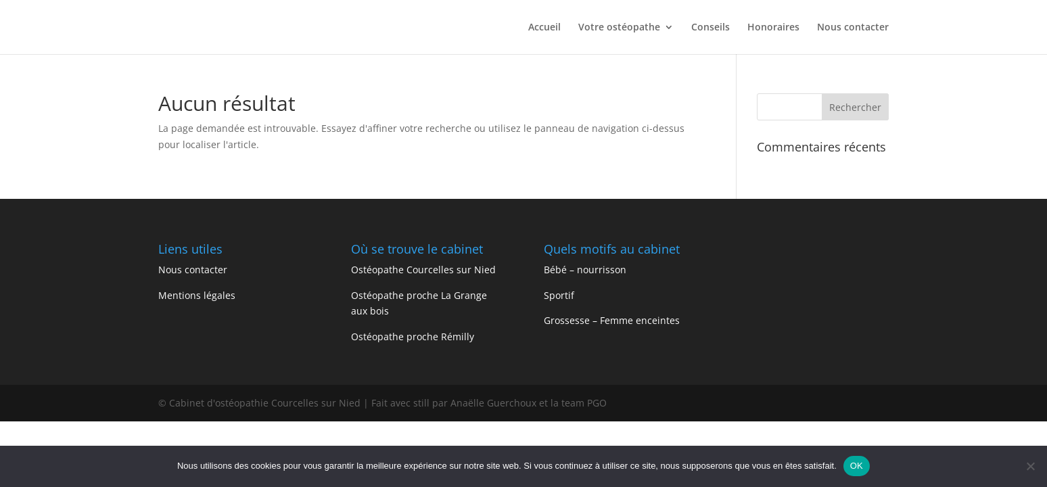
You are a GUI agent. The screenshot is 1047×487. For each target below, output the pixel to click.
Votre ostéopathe (619, 27)
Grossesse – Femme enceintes (612, 320)
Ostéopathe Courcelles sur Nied (423, 269)
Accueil (544, 27)
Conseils (710, 27)
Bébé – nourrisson (586, 269)
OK (856, 466)
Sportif (560, 295)
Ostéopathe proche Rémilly (414, 336)
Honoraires (773, 27)
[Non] (1030, 466)
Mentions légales (196, 295)
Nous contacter (853, 27)
